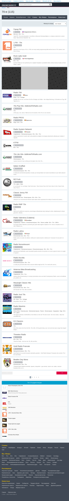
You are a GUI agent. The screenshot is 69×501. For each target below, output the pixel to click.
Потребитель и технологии (8, 477)
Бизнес (16, 470)
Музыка (4, 7)
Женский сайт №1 (47, 1)
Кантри (42, 458)
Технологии (50, 475)
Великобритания (21, 17)
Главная (4, 492)
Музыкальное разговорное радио (56, 473)
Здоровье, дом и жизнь (23, 473)
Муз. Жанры (42, 17)
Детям (17, 458)
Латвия (39, 447)
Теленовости (5, 487)
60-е (3, 456)
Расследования (45, 483)
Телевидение (20, 477)
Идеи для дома (29, 1)
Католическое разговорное (27, 470)
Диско (47, 458)
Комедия (44, 470)
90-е (16, 456)
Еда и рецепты (57, 1)
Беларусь (19, 447)
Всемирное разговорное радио (41, 477)
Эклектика (4, 460)
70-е (7, 456)
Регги (27, 462)
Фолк (23, 460)
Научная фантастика (40, 475)
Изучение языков (41, 473)
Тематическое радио (32, 464)
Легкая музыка (54, 458)
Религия (39, 462)
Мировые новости (20, 487)
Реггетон (32, 462)
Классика (35, 458)
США (29, 17)
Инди (39, 460)
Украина (12, 17)
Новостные (61, 17)
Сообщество (25, 483)
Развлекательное (6, 473)
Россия (6, 17)
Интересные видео (6, 1)
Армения (4, 447)
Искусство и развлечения (8, 483)
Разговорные (52, 17)
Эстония (26, 447)
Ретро (3, 462)
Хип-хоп (34, 460)
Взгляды (33, 473)
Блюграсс (49, 456)
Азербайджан (11, 447)
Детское (38, 470)
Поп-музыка (47, 464)
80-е (11, 456)
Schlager (55, 462)
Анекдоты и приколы (18, 1)
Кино (14, 473)
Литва (44, 447)
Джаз (44, 460)
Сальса (48, 462)
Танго (40, 464)
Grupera (28, 460)
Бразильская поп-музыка (8, 458)
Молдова (50, 447)
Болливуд (56, 456)
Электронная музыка (14, 460)
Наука (47, 485)
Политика (32, 485)
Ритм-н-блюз (5, 464)
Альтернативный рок (33, 456)
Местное (53, 483)
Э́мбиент (42, 456)
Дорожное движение (56, 485)
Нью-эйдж (59, 460)
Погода (12, 487)
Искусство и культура (7, 470)
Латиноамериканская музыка (17, 464)
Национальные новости (8, 485)
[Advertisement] (34, 78)
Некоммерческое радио (21, 475)
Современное (22, 456)
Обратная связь (12, 492)
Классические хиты (26, 458)
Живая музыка (51, 460)
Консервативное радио (54, 470)
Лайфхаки (38, 1)
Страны (34, 17)
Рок (44, 462)
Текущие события (35, 483)
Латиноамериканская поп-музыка (15, 462)
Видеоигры (28, 477)
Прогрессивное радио (7, 475)
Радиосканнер (40, 485)
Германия (32, 447)
